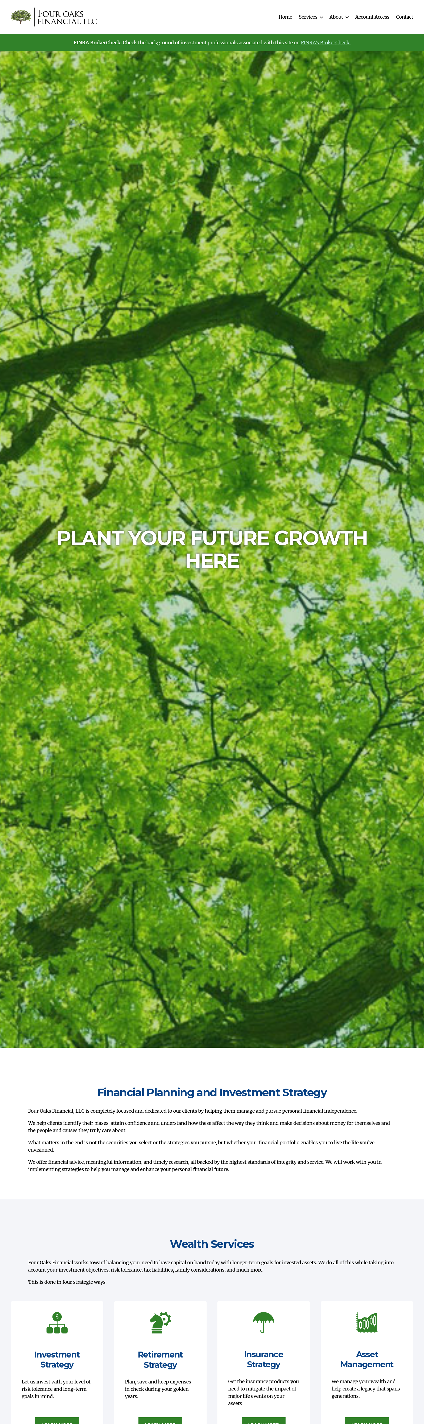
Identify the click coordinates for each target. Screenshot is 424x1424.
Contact (404, 17)
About (336, 17)
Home (285, 17)
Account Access (372, 17)
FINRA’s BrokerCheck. (326, 42)
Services (308, 17)
